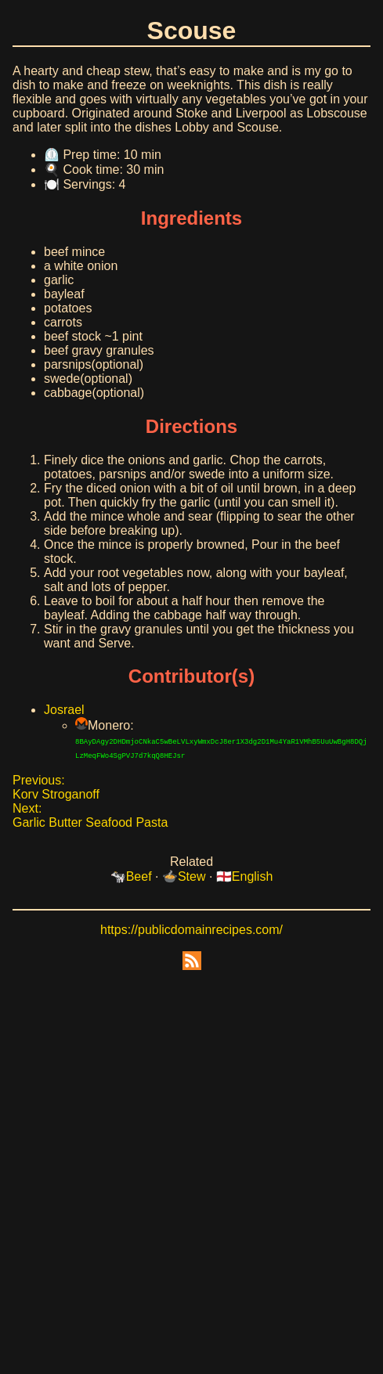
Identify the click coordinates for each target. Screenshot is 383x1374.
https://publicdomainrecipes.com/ (191, 929)
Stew (192, 876)
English (252, 876)
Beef (139, 876)
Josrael (64, 709)
